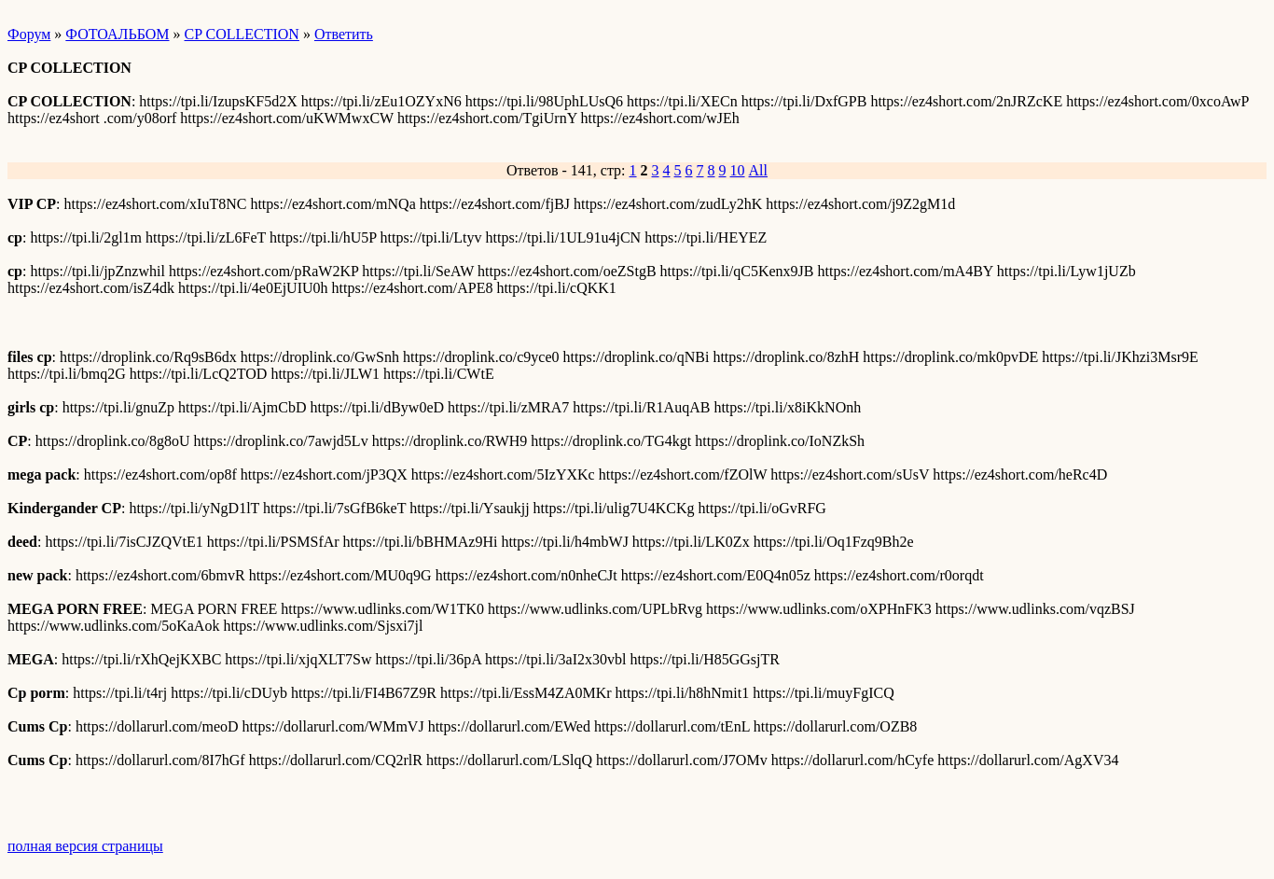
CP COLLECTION (242, 34)
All (758, 170)
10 (737, 170)
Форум (28, 34)
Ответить (343, 34)
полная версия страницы (85, 846)
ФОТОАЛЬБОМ (117, 34)
